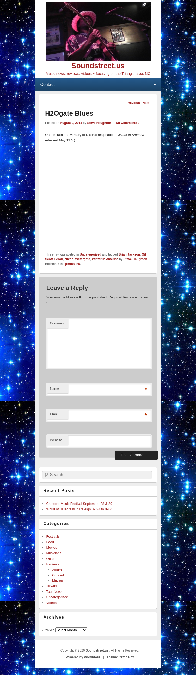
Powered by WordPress (83, 657)
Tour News (54, 592)
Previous (131, 103)
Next (148, 103)
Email (54, 414)
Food (50, 542)
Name (54, 388)
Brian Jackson (129, 254)
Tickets (51, 586)
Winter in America (105, 259)
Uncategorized (90, 254)
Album (57, 570)
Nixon (69, 259)
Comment (57, 323)
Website (56, 440)
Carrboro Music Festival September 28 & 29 (79, 504)
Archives (48, 630)
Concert (58, 575)
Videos (51, 603)
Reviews (52, 564)
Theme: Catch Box (120, 657)
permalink (72, 264)
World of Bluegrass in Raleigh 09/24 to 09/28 (79, 509)
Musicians (53, 553)
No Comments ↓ (127, 123)
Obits (50, 559)
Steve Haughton (99, 123)
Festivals (52, 536)
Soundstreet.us (98, 66)
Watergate (82, 259)
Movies (51, 547)
